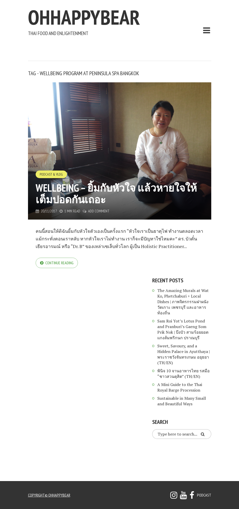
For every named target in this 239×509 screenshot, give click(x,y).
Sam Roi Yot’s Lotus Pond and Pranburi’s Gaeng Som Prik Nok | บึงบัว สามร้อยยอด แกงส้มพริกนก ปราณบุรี (182, 329)
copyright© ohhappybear (49, 495)
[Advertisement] (120, 47)
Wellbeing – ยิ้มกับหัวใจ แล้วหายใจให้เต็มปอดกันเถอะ (116, 193)
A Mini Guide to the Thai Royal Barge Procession (179, 387)
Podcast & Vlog (51, 174)
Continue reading (59, 262)
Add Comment (98, 211)
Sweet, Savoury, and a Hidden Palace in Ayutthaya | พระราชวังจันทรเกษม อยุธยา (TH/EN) (183, 354)
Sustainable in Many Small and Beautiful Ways (181, 401)
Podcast (204, 495)
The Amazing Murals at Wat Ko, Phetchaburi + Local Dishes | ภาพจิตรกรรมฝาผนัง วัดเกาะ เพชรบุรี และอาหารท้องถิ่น (183, 302)
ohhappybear (84, 17)
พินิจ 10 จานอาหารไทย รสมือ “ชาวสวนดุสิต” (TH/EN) (183, 373)
